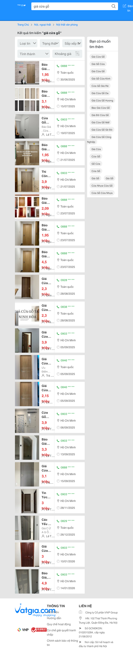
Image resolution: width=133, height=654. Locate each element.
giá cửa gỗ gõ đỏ (102, 129)
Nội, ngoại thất (42, 24)
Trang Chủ (23, 24)
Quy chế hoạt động (59, 624)
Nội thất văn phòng (67, 24)
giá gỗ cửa (98, 64)
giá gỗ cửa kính (101, 78)
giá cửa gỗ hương (102, 100)
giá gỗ (95, 178)
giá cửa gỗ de (100, 93)
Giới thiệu (53, 612)
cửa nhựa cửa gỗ (102, 185)
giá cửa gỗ (98, 56)
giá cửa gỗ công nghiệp (99, 139)
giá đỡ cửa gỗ (100, 115)
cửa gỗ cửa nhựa (102, 192)
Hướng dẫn (54, 618)
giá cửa (96, 149)
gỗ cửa (96, 163)
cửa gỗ (96, 156)
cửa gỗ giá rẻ (100, 85)
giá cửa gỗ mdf (100, 122)
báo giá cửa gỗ (101, 107)
